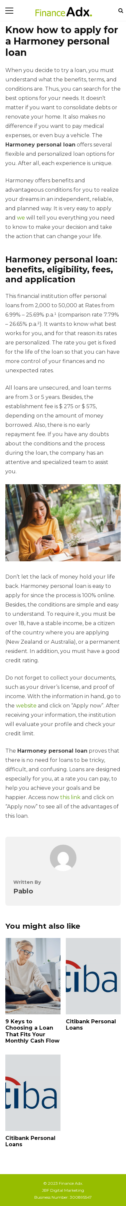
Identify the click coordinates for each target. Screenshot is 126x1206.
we (21, 218)
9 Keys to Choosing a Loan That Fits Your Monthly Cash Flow (33, 976)
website (26, 705)
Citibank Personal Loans (93, 976)
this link (70, 797)
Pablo (23, 891)
